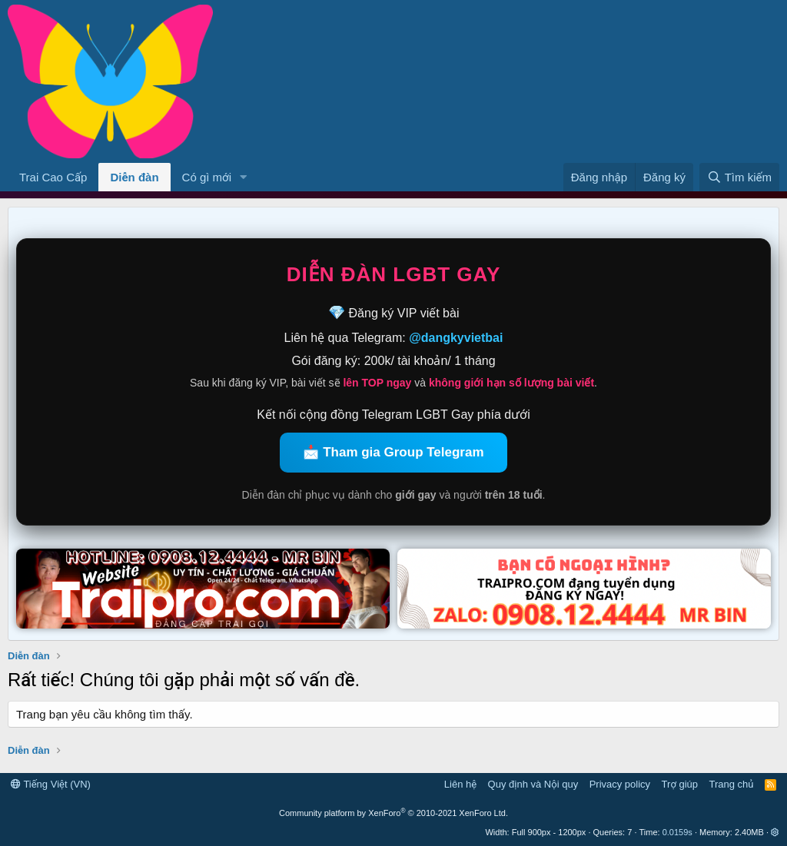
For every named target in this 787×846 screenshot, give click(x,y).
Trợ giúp (680, 784)
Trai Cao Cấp (53, 177)
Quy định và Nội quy (533, 784)
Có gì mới (206, 177)
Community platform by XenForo (393, 813)
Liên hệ (460, 784)
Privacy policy (619, 784)
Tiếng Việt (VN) (51, 784)
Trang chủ (731, 784)
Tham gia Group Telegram (403, 452)
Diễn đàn (134, 177)
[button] (243, 177)
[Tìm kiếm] (739, 177)
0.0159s (677, 832)
